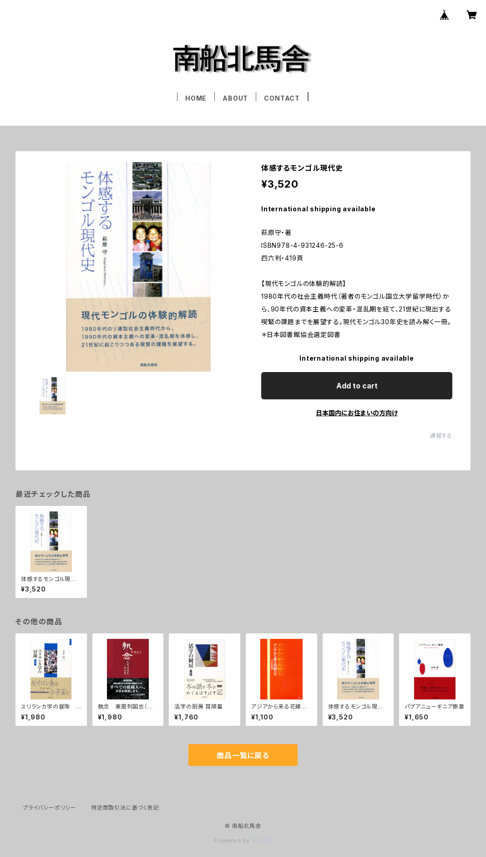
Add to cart (357, 385)
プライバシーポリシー (49, 807)
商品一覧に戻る (243, 755)
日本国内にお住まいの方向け (357, 413)
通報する (441, 435)
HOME (196, 98)
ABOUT (235, 98)
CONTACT (282, 98)
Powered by (243, 840)
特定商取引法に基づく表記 (125, 807)
